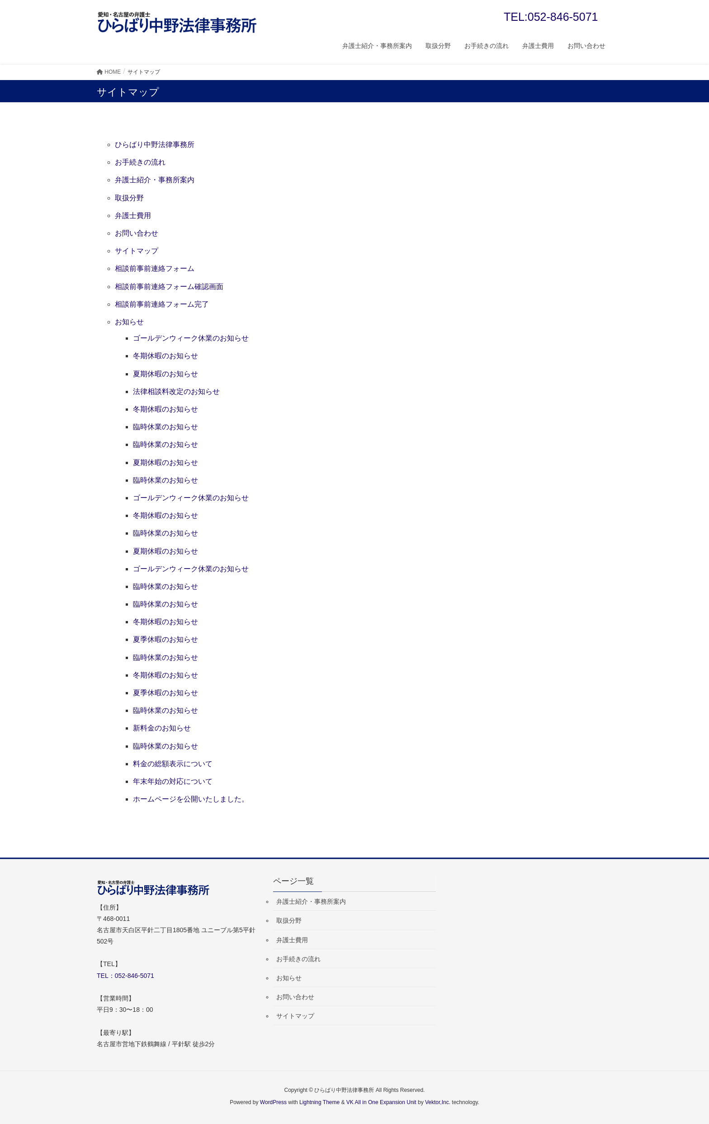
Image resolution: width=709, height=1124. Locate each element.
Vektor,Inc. (437, 1102)
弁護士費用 (133, 215)
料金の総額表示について (173, 764)
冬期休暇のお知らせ (165, 356)
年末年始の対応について (173, 781)
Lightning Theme (319, 1102)
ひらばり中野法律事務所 (154, 144)
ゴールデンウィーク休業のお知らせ (191, 338)
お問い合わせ (136, 233)
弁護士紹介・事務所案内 (154, 180)
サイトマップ (136, 251)
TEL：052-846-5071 (125, 975)
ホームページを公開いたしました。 (191, 799)
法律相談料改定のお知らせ (176, 391)
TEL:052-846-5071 (551, 16)
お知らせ (129, 322)
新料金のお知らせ (162, 728)
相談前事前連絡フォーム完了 (162, 304)
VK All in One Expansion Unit (381, 1102)
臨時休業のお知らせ (165, 427)
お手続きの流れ (140, 162)
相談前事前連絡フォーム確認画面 (169, 286)
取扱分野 (129, 198)
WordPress (273, 1102)
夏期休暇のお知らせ (165, 374)
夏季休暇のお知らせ (165, 639)
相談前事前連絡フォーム (154, 268)
